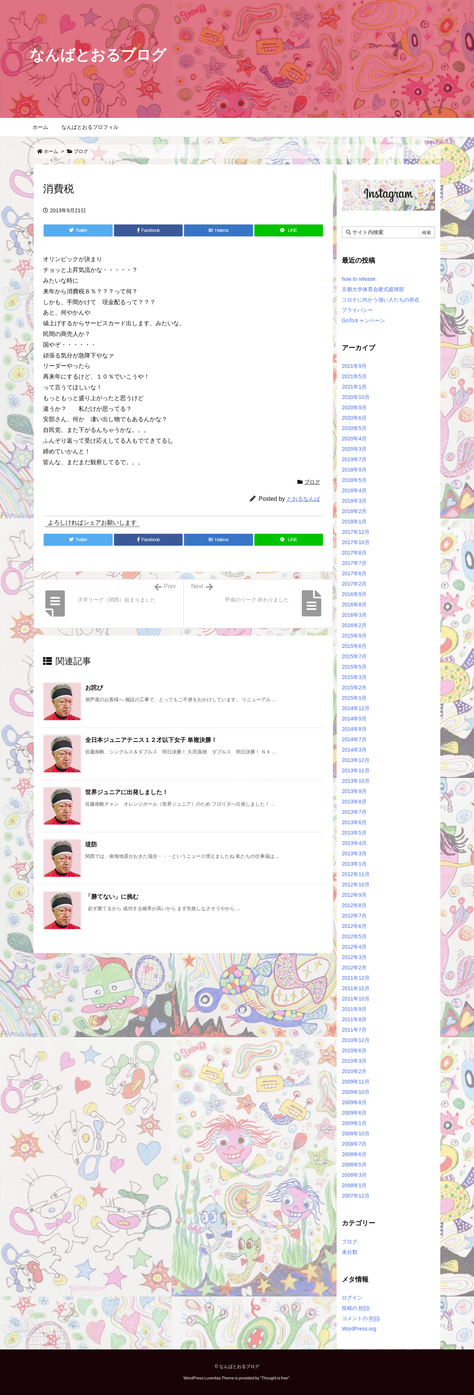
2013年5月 (354, 833)
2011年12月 (356, 978)
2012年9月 (354, 895)
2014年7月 (354, 739)
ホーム (51, 151)
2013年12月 (356, 760)
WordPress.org (359, 1329)
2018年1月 (354, 522)
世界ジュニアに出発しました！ (126, 792)
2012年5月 (354, 936)
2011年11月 (356, 988)
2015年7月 (354, 656)
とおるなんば (303, 499)
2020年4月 (354, 439)
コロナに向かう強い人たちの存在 (381, 300)
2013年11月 (356, 770)
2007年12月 (356, 1196)
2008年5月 (354, 1165)
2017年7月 (354, 563)
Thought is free (274, 1378)
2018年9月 (354, 470)
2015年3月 (354, 677)
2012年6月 (354, 926)
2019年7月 (354, 459)
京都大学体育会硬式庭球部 (373, 289)
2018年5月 (354, 480)
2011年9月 (354, 1009)
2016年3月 (354, 615)
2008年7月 (354, 1144)
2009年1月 (354, 1123)
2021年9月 (354, 366)
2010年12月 (356, 1040)
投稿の (356, 1308)
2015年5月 (354, 667)
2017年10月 (356, 542)
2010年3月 (354, 1061)
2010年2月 (354, 1071)
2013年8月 (354, 802)
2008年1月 (354, 1185)
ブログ (81, 151)
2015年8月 (354, 646)
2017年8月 (354, 553)
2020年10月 (356, 397)
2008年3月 (354, 1175)
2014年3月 (354, 750)
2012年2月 (354, 967)
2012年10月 (356, 885)
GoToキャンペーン (363, 320)
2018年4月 (354, 490)
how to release (358, 279)
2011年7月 (354, 1030)
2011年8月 (354, 1019)
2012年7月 (354, 916)
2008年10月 (356, 1133)
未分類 (349, 1252)
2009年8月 (354, 1102)
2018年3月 (354, 501)
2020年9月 (354, 407)
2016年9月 (354, 594)
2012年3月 (354, 957)
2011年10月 (356, 999)
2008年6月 (354, 1154)
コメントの (361, 1318)
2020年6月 (354, 418)
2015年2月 (354, 687)
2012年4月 (354, 947)
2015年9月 (354, 636)
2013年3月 (354, 853)
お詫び (94, 688)
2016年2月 (354, 625)
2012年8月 (354, 905)
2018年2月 (354, 511)
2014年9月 (354, 719)
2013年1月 (354, 864)
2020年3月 (354, 449)
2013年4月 (354, 843)
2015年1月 (354, 698)
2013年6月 (354, 822)
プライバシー (357, 310)
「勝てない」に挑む (111, 896)
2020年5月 (354, 428)
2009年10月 (356, 1092)
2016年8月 (354, 604)
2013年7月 (354, 812)
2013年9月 (354, 791)
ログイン (352, 1298)
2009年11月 (356, 1082)
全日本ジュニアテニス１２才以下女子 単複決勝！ (151, 740)
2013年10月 (356, 781)
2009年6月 (354, 1113)
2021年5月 (354, 376)
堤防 (91, 844)
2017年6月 (354, 573)
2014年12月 (356, 708)
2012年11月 (356, 874)
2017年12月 (356, 532)
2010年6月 (354, 1050)
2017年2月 (354, 584)
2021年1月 (354, 387)
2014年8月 (354, 729)
